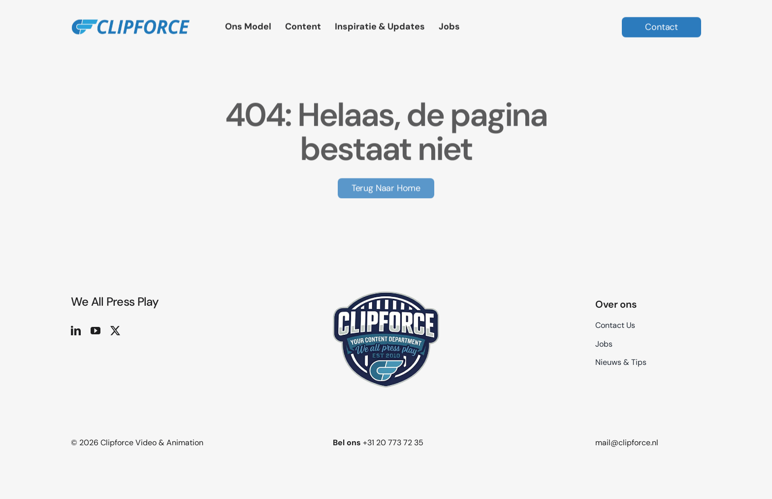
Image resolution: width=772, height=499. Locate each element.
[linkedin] (76, 331)
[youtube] (95, 331)
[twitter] (115, 331)
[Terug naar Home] (386, 187)
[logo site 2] (130, 15)
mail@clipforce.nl (626, 442)
